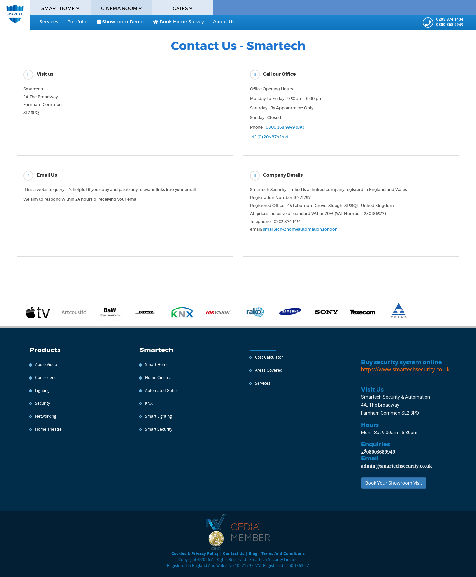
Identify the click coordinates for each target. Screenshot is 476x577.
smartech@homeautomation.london (300, 229)
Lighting (42, 390)
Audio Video (46, 364)
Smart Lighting (158, 416)
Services (48, 22)
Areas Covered (268, 370)
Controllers (45, 377)
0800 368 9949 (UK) (285, 127)
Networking (45, 416)
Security (42, 403)
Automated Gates (161, 390)
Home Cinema (158, 377)
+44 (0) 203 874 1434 (269, 136)
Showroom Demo (120, 22)
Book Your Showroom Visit (393, 483)
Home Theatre (48, 429)
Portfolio (77, 22)
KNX (149, 403)
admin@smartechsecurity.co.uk (396, 465)
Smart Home (157, 364)
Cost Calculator (269, 357)
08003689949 (380, 451)
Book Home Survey (178, 22)
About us (224, 22)
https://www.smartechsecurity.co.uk (405, 369)
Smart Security (158, 429)
